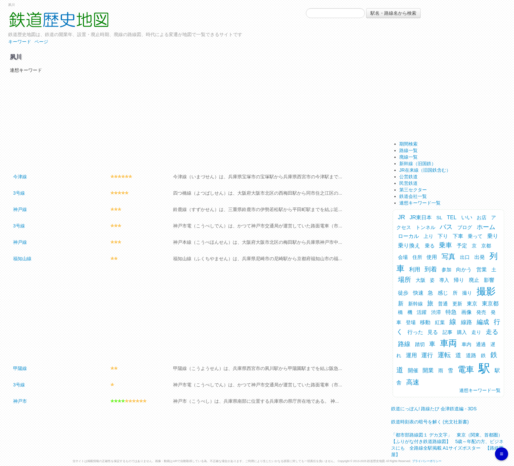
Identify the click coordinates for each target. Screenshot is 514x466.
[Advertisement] (193, 122)
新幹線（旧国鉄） (417, 163)
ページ (41, 41)
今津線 (20, 176)
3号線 (19, 193)
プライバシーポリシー (427, 461)
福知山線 (22, 258)
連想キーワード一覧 (420, 202)
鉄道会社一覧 (413, 196)
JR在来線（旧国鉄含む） (425, 170)
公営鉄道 (408, 176)
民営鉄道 (408, 183)
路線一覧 (408, 150)
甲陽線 (20, 368)
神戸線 (20, 209)
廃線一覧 (408, 157)
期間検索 (408, 143)
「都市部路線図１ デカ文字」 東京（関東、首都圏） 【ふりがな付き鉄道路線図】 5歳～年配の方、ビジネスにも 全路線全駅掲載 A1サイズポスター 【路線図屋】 (449, 442)
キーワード (19, 41)
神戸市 (20, 401)
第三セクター (413, 189)
